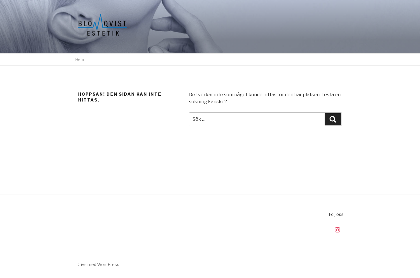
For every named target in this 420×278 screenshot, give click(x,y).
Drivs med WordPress (97, 264)
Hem (79, 59)
